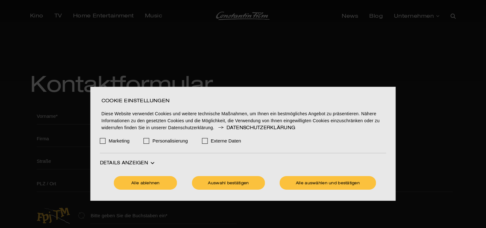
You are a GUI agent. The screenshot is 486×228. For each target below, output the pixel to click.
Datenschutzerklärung (256, 128)
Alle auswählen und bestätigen (328, 183)
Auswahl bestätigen (228, 183)
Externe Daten (226, 140)
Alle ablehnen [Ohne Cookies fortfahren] (145, 183)
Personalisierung (170, 140)
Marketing (119, 140)
